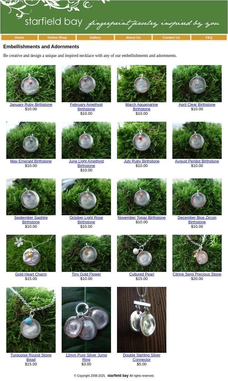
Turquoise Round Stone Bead (30, 357)
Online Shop (57, 37)
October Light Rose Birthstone (86, 219)
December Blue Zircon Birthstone (197, 219)
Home (19, 37)
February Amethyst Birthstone (86, 106)
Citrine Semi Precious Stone (197, 274)
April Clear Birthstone (197, 104)
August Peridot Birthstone (197, 161)
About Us (133, 37)
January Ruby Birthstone (31, 104)
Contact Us (171, 37)
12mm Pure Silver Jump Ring (86, 357)
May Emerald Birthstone (31, 161)
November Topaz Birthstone (141, 217)
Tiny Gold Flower (86, 274)
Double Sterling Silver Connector (141, 357)
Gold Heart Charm (31, 274)
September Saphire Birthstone (31, 219)
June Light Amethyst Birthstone (86, 163)
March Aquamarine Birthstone (141, 106)
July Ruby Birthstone (141, 161)
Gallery (95, 37)
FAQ (209, 37)
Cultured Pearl (141, 274)
